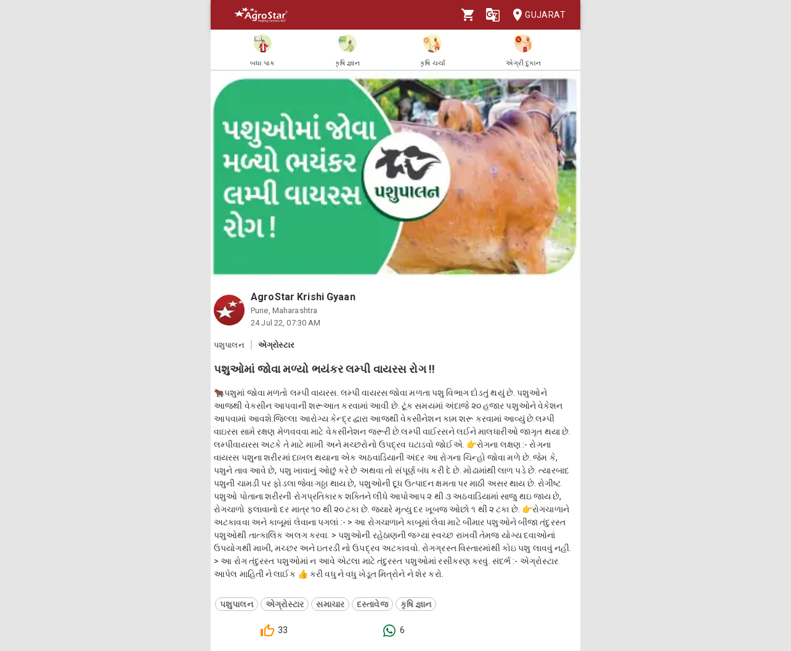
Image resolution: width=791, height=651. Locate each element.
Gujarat (535, 15)
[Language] (493, 14)
